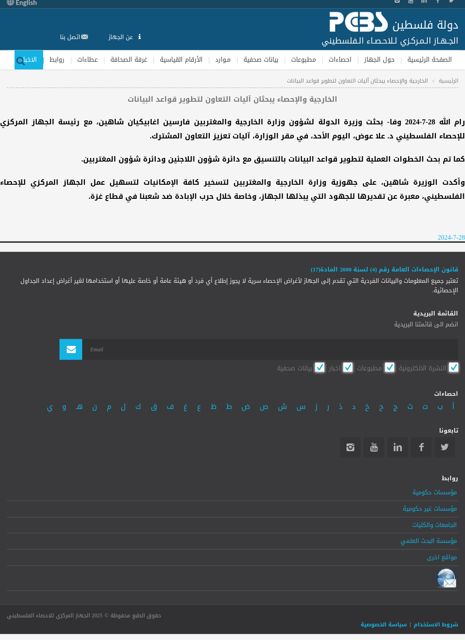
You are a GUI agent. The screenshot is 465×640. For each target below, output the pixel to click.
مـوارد (223, 59)
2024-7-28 (451, 237)
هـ (79, 406)
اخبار (335, 368)
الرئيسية (448, 80)
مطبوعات (303, 59)
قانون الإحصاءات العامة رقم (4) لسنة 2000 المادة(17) (384, 269)
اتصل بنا (70, 37)
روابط (56, 59)
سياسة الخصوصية (384, 625)
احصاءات (340, 59)
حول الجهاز (379, 59)
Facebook (421, 447)
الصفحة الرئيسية (429, 59)
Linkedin (397, 447)
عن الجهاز (122, 37)
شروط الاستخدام (436, 625)
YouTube (374, 447)
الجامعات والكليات (434, 524)
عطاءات (87, 59)
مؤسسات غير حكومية (430, 508)
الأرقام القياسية (181, 59)
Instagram (350, 447)
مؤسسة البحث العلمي (429, 541)
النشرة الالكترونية (422, 368)
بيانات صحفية (260, 59)
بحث (20, 59)
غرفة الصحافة (128, 59)
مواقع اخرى (442, 557)
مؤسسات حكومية (434, 492)
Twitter (445, 447)
